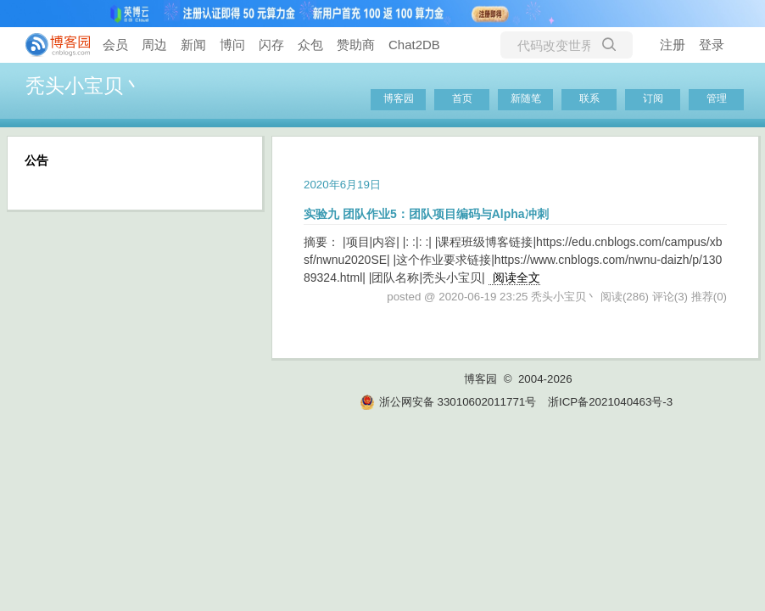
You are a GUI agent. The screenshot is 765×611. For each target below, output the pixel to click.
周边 (154, 44)
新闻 (193, 44)
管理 (716, 98)
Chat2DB (414, 44)
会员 (115, 44)
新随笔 (526, 98)
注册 (672, 44)
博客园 (398, 98)
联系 (589, 98)
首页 (462, 98)
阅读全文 (516, 277)
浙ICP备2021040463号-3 (610, 401)
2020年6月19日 (342, 184)
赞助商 (356, 44)
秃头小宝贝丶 (83, 86)
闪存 (271, 44)
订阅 (653, 98)
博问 (232, 44)
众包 (310, 44)
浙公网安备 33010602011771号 (448, 401)
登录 (711, 44)
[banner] (51, 45)
